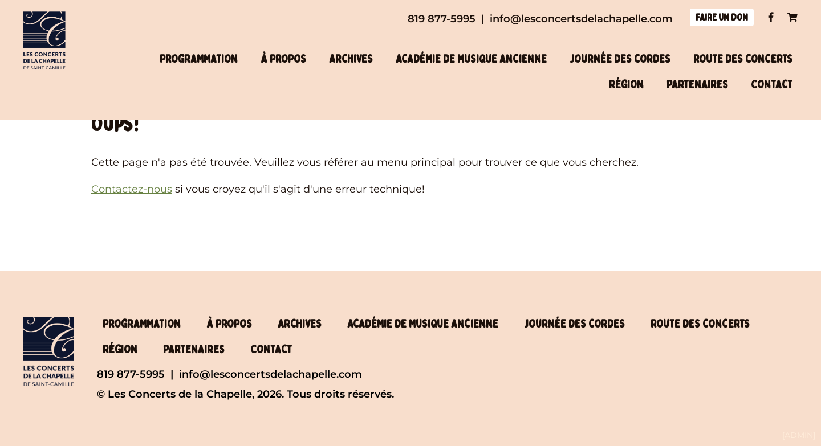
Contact (771, 84)
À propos (283, 59)
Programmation (199, 59)
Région (626, 84)
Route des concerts (742, 59)
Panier (792, 16)
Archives (351, 59)
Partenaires (697, 84)
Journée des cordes (620, 59)
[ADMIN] (798, 435)
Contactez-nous (131, 189)
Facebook (770, 16)
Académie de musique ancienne (471, 59)
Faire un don (722, 17)
